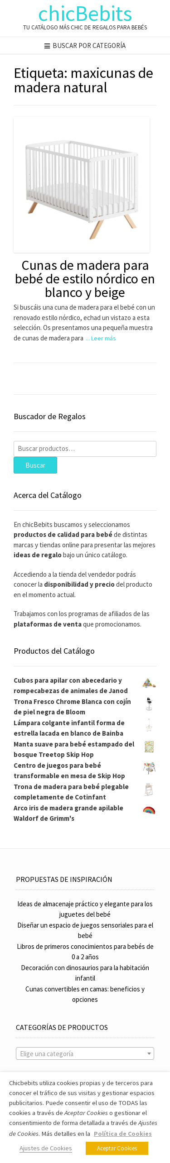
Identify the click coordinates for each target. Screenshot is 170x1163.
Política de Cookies (123, 1133)
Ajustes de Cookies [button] (45, 1148)
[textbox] (85, 1054)
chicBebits (85, 13)
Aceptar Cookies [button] (117, 1148)
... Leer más (101, 338)
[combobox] (85, 1053)
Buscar (35, 465)
